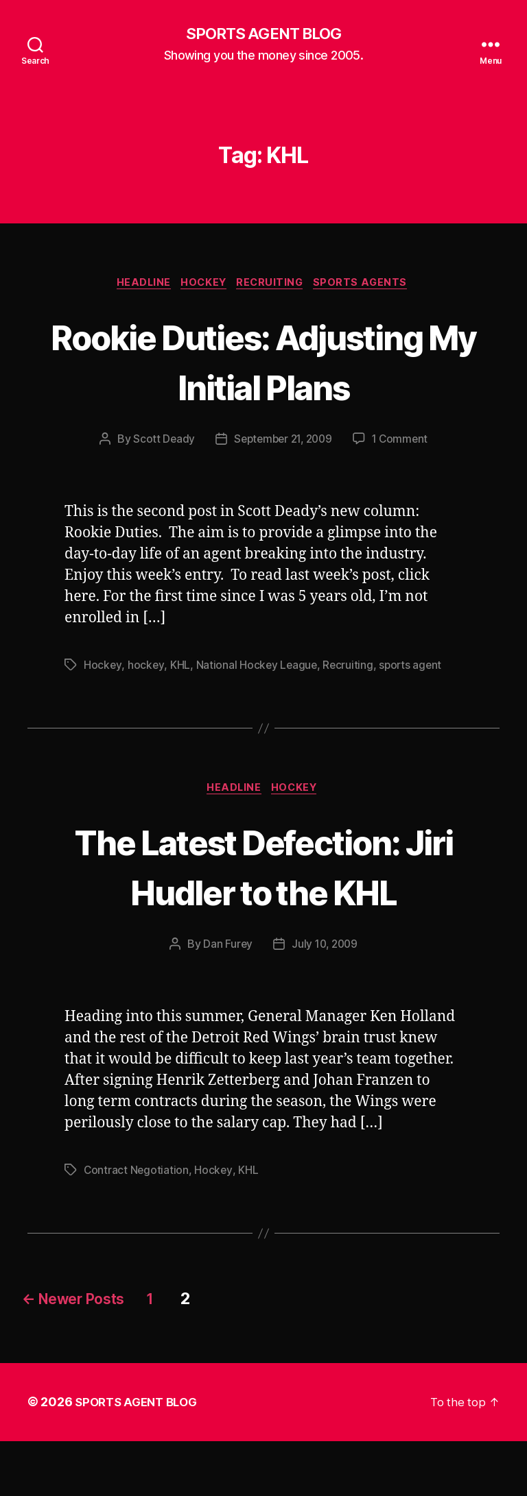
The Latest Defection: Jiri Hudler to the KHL (263, 919)
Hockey (203, 285)
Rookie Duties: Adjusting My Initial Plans (263, 387)
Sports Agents (370, 285)
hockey (146, 718)
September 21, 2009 (282, 492)
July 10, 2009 (325, 999)
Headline (137, 285)
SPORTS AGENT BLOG (263, 34)
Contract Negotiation (137, 1225)
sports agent (414, 718)
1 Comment (404, 492)
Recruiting (274, 285)
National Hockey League (257, 718)
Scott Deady (159, 492)
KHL (180, 718)
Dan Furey (226, 999)
